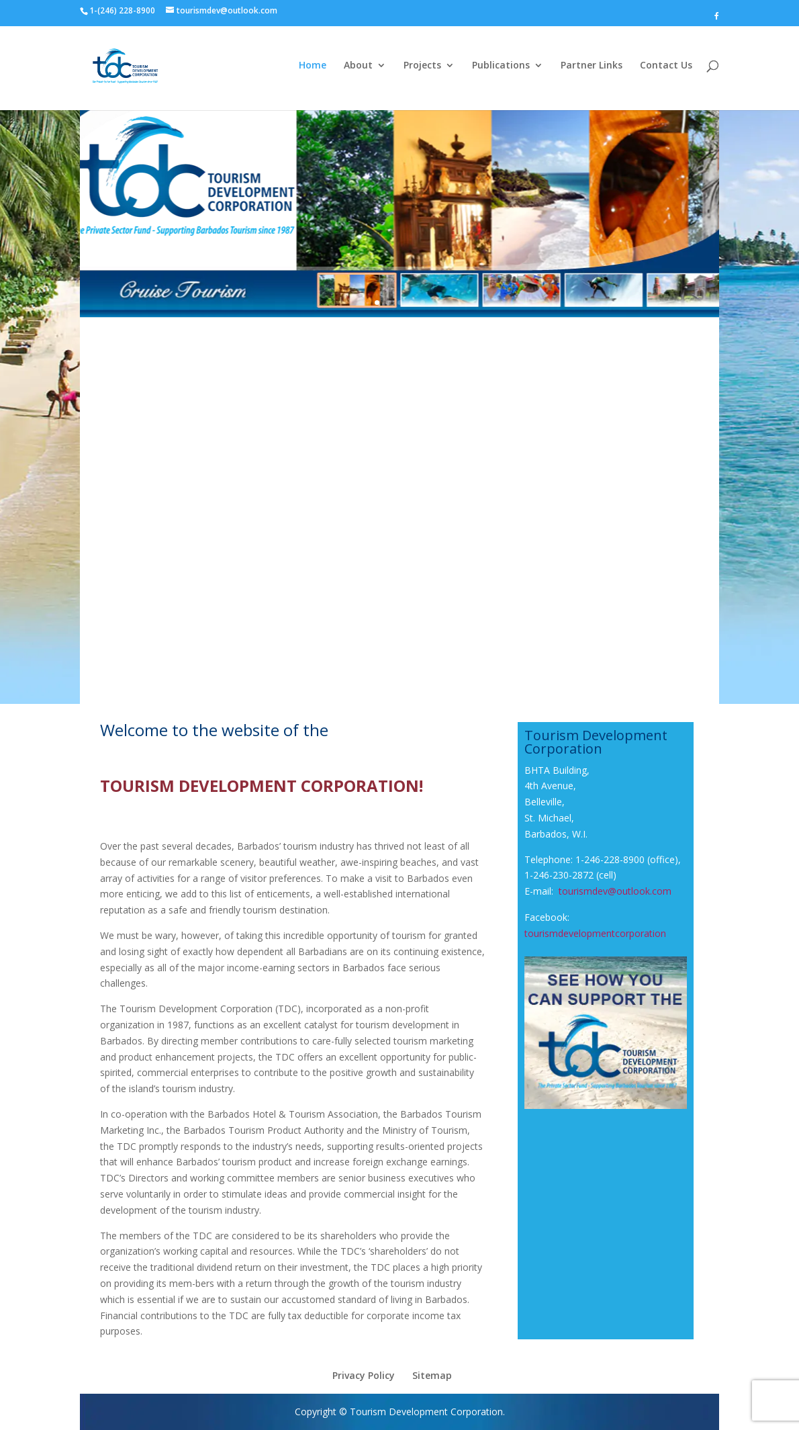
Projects (422, 65)
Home (312, 65)
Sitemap (432, 1375)
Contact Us (666, 65)
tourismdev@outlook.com (615, 891)
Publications (501, 65)
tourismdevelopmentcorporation (595, 933)
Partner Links (591, 65)
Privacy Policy (363, 1375)
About (358, 65)
